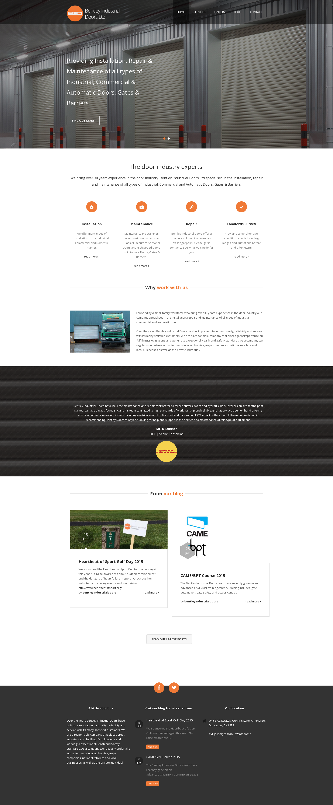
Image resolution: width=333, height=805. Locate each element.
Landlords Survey (241, 224)
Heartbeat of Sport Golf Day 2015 (111, 561)
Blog (237, 12)
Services (199, 12)
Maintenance (141, 224)
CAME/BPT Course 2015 (203, 575)
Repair (191, 224)
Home (181, 12)
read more (91, 256)
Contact (256, 12)
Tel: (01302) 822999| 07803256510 (230, 734)
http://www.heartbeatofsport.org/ (100, 588)
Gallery (219, 12)
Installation (92, 224)
